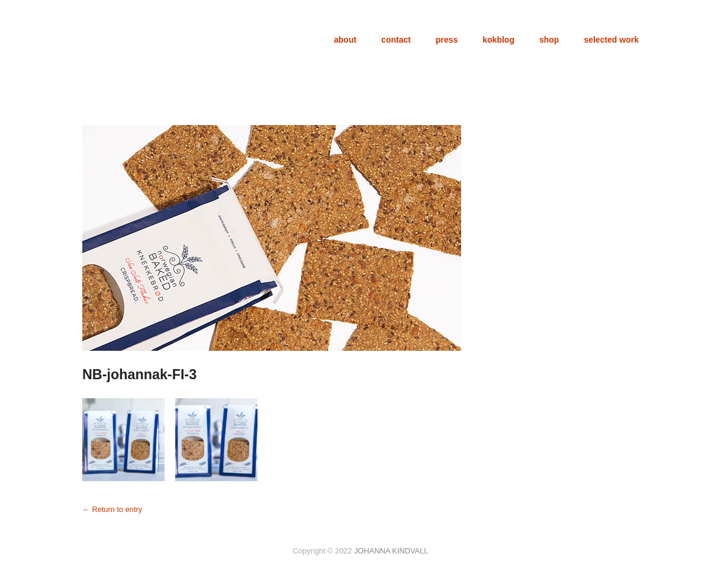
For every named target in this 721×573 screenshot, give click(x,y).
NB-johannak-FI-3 (139, 374)
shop (549, 40)
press (447, 40)
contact (396, 40)
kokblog (498, 40)
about (345, 40)
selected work (611, 40)
